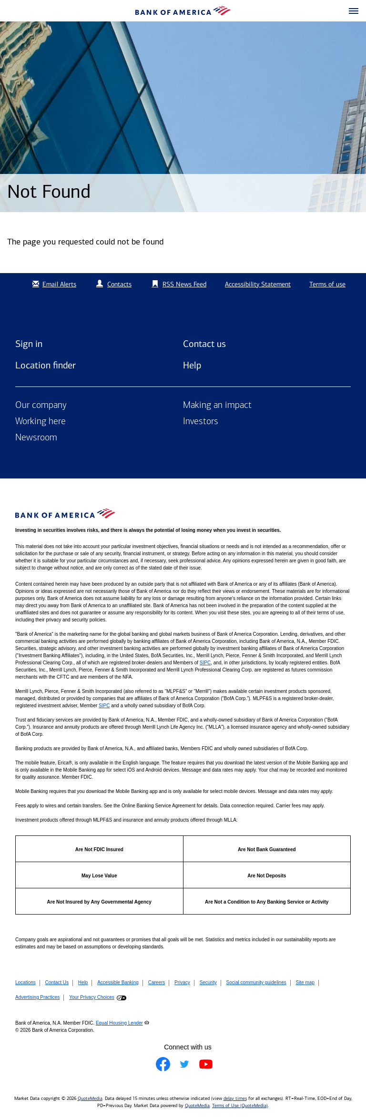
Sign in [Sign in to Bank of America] (28, 343)
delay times (235, 1098)
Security (208, 982)
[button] (353, 11)
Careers (156, 982)
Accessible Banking (118, 982)
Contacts (119, 284)
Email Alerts (53, 284)
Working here (40, 422)
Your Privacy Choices (91, 997)
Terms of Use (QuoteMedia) (240, 1106)
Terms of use (327, 284)
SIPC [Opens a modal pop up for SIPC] (205, 662)
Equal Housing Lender (119, 1023)
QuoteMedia (90, 1098)
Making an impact (217, 405)
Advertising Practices (37, 997)
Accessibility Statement (258, 284)
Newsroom (36, 438)
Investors (200, 422)
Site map (305, 982)
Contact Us (57, 982)
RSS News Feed (184, 284)
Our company (41, 405)
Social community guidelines (256, 982)
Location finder (45, 365)
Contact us (204, 343)
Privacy (182, 982)
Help (192, 365)
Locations (25, 982)
